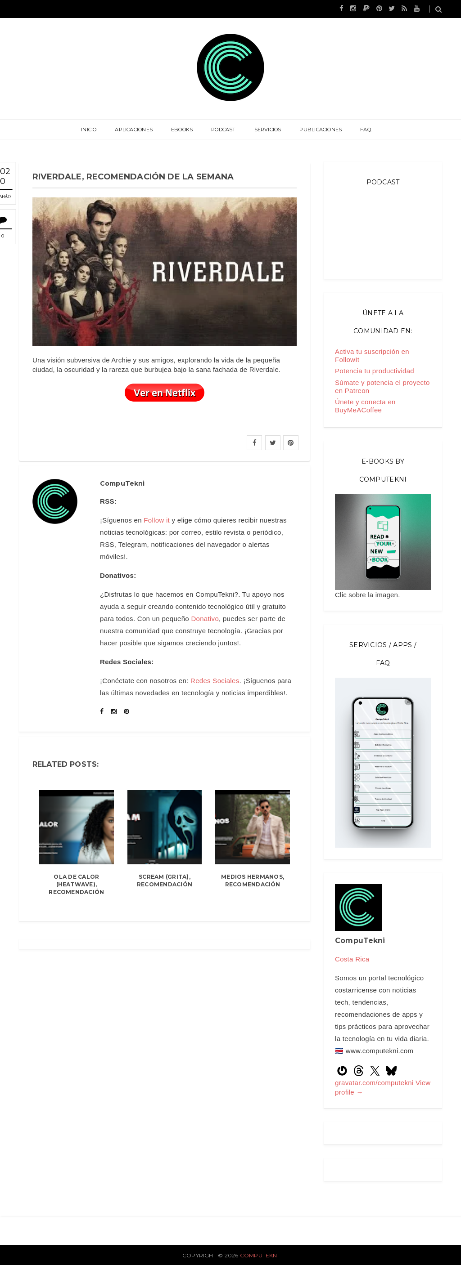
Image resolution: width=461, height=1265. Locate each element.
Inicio (89, 129)
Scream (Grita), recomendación (164, 880)
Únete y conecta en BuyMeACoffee (365, 406)
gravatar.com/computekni (375, 1082)
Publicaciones (320, 129)
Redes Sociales (214, 680)
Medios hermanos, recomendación (252, 880)
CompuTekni (259, 1255)
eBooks (182, 129)
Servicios (267, 129)
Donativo (205, 618)
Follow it (157, 520)
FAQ (364, 129)
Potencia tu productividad (374, 371)
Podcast (223, 129)
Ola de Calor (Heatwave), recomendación (76, 884)
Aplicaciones (135, 129)
